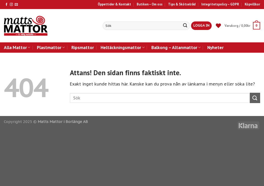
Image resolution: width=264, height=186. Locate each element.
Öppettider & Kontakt (114, 4)
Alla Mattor (17, 47)
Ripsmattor (82, 47)
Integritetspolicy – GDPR (220, 4)
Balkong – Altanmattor (176, 47)
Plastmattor (51, 47)
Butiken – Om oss (149, 4)
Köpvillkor (252, 4)
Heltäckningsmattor (122, 47)
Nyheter (215, 47)
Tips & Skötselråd (181, 4)
